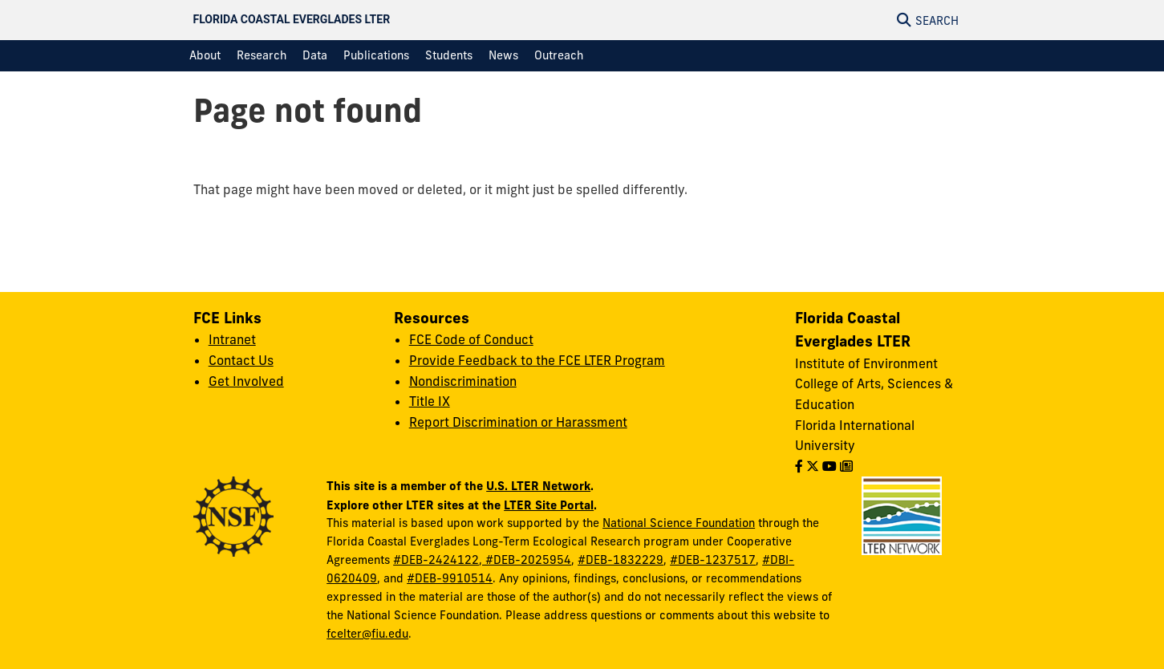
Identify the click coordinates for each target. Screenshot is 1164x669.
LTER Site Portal (549, 505)
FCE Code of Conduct (471, 339)
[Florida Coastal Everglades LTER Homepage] (465, 20)
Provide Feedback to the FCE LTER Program (537, 360)
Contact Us (241, 360)
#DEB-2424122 (436, 560)
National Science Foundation (678, 523)
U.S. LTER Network (538, 485)
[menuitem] (205, 55)
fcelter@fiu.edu (367, 633)
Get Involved (246, 381)
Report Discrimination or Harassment (518, 422)
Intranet (232, 339)
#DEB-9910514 (450, 578)
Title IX (429, 401)
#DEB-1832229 (620, 560)
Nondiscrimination (463, 381)
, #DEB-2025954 (525, 560)
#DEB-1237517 (713, 560)
